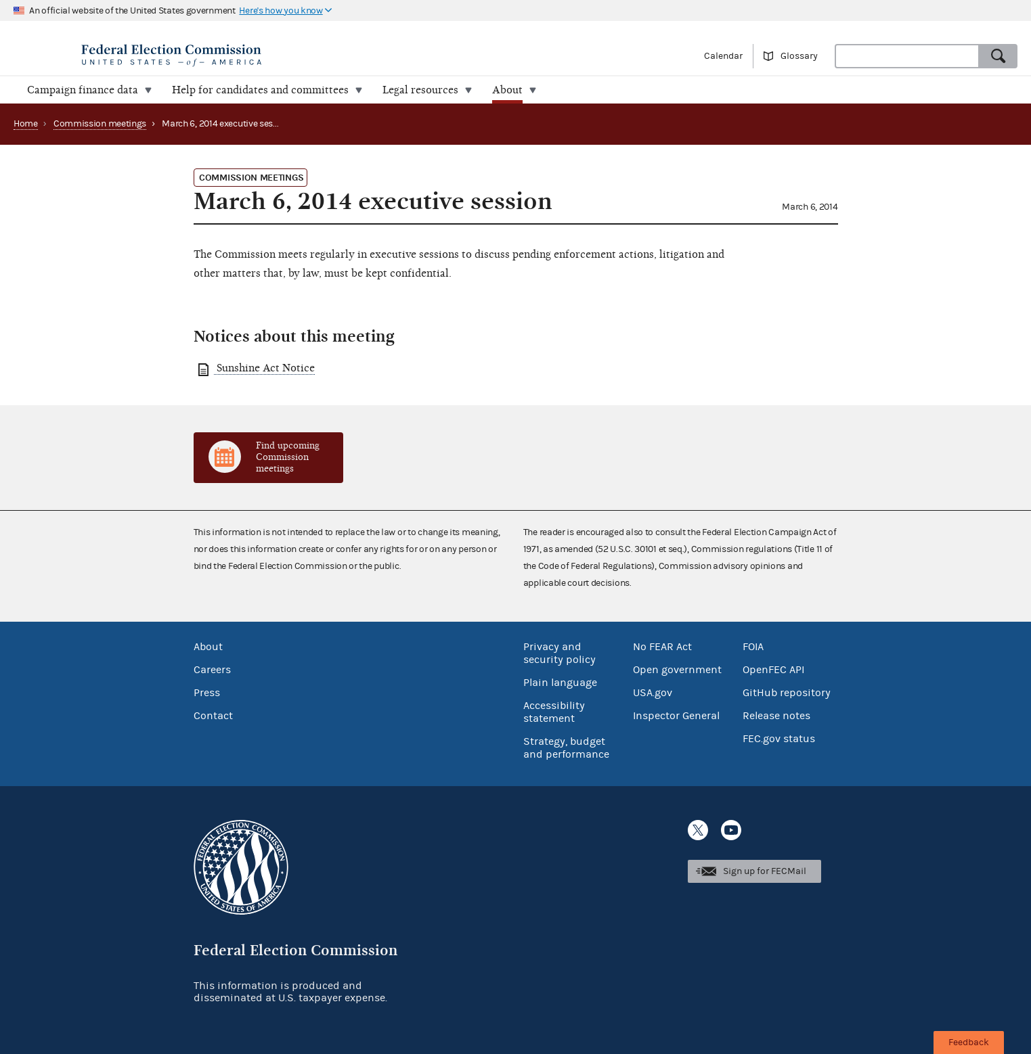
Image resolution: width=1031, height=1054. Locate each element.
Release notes (776, 716)
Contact (213, 716)
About (208, 647)
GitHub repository (787, 693)
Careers (212, 670)
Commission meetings (99, 123)
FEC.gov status (779, 739)
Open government (677, 670)
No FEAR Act (662, 647)
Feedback (968, 1042)
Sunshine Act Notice (264, 368)
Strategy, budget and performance (566, 747)
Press (207, 693)
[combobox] (907, 56)
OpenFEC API (773, 670)
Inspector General (676, 716)
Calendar (723, 56)
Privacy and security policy (559, 653)
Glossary (799, 56)
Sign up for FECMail (764, 871)
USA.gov (652, 693)
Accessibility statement (554, 712)
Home (26, 123)
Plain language (560, 683)
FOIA (753, 647)
